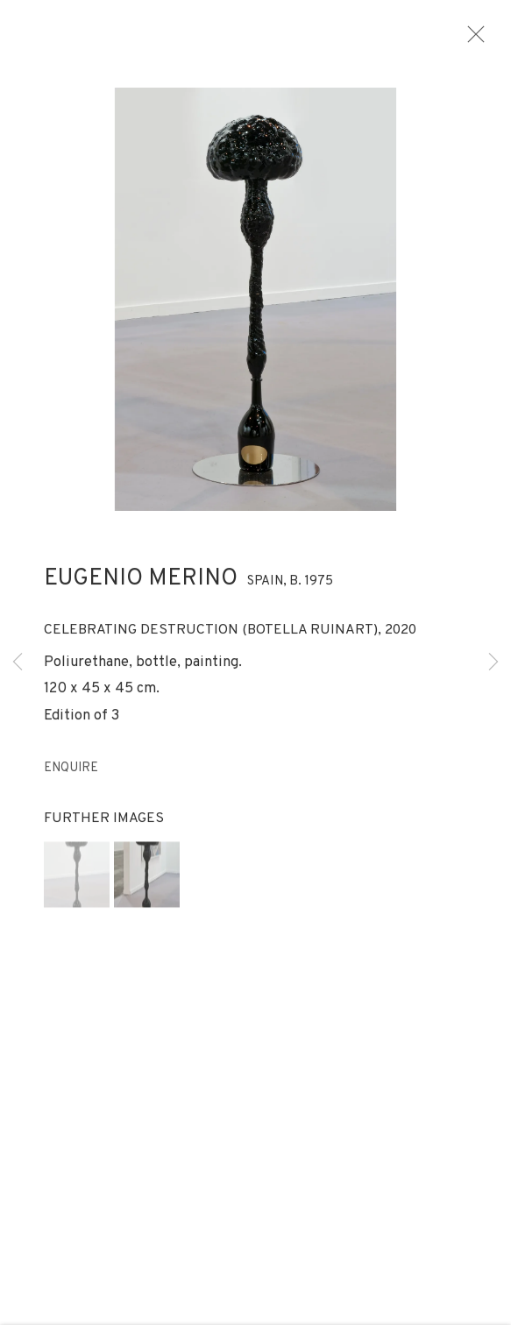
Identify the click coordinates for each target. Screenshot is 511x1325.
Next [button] (493, 662)
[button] (77, 881)
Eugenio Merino (141, 585)
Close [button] (481, 39)
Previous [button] (17, 662)
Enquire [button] (71, 775)
